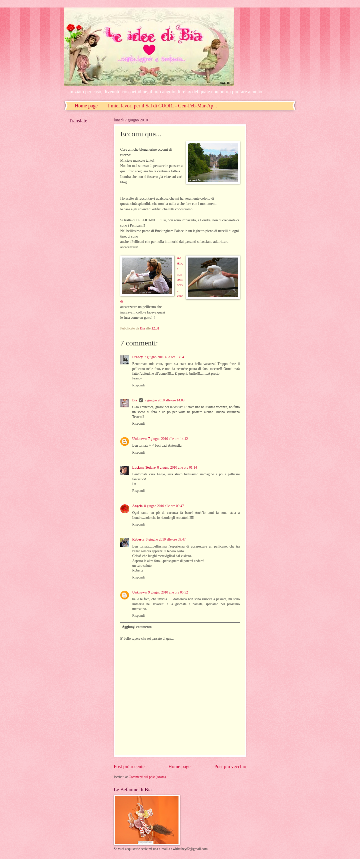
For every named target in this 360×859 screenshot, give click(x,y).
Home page (86, 105)
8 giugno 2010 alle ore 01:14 (177, 467)
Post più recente (129, 766)
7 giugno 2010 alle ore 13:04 (164, 357)
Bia (134, 400)
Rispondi (138, 385)
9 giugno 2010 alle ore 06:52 (168, 592)
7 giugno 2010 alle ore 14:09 (164, 400)
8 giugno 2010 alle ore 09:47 (164, 506)
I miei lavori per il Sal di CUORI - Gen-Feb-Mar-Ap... (162, 105)
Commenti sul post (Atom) (147, 777)
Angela (137, 506)
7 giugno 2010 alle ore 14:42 (168, 439)
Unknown (139, 439)
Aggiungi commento (137, 627)
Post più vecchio (230, 766)
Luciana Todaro (144, 467)
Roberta (138, 539)
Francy (137, 357)
